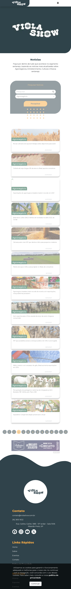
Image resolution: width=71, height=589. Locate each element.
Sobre (14, 551)
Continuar (35, 584)
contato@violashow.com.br (23, 515)
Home (14, 547)
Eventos (15, 555)
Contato (15, 560)
